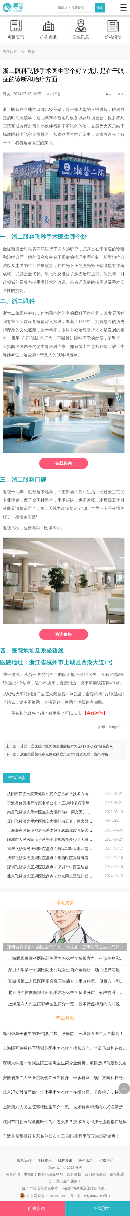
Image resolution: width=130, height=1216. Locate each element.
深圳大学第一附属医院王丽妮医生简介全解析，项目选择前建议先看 (63, 971)
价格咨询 (32, 1209)
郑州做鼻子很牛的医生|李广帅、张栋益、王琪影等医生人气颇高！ (61, 948)
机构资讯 (48, 29)
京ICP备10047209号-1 (93, 1196)
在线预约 (98, 1209)
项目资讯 (16, 29)
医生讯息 (81, 29)
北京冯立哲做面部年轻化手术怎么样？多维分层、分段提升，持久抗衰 (63, 993)
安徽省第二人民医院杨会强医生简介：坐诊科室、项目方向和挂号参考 (63, 982)
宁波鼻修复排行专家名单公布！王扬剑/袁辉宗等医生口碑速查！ (61, 1136)
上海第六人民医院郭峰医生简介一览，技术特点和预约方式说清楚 (63, 1005)
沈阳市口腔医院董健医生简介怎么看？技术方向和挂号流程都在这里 (65, 1122)
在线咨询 (63, 463)
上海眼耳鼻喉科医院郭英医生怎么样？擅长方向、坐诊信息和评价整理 (63, 959)
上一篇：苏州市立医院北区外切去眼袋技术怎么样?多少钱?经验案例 (59, 746)
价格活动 (113, 29)
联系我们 (24, 1160)
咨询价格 (63, 634)
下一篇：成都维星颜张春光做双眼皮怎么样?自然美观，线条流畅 (57, 754)
